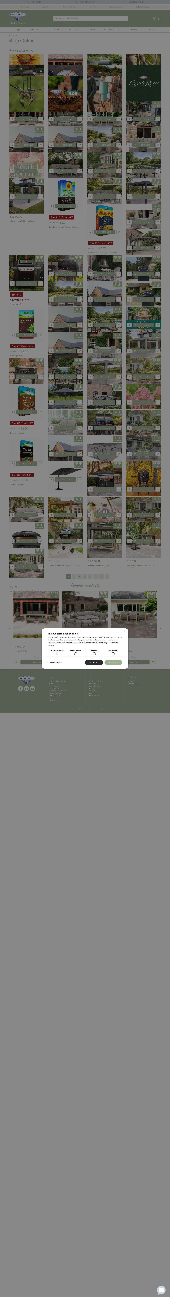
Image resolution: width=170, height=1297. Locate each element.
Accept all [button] (113, 662)
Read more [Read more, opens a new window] (59, 645)
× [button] (125, 631)
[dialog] (85, 648)
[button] (55, 662)
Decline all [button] (94, 662)
